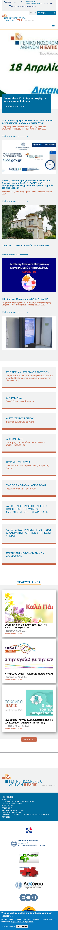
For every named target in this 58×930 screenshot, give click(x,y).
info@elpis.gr (30, 2)
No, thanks (22, 928)
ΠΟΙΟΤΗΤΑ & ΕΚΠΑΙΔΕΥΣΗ (12, 804)
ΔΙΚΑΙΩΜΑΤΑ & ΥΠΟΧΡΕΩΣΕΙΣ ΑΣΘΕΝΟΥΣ (18, 801)
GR (35, 12)
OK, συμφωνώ (9, 928)
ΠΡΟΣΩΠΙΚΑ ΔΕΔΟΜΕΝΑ (11, 812)
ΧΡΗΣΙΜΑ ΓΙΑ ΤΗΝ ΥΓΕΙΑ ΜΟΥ (13, 810)
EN (31, 12)
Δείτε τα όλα (29, 739)
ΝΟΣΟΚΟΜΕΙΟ (7, 797)
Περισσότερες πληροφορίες (22, 923)
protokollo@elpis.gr (33, 3)
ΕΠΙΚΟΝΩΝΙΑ (7, 808)
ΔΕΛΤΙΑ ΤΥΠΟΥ (7, 806)
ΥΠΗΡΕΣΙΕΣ (6, 799)
